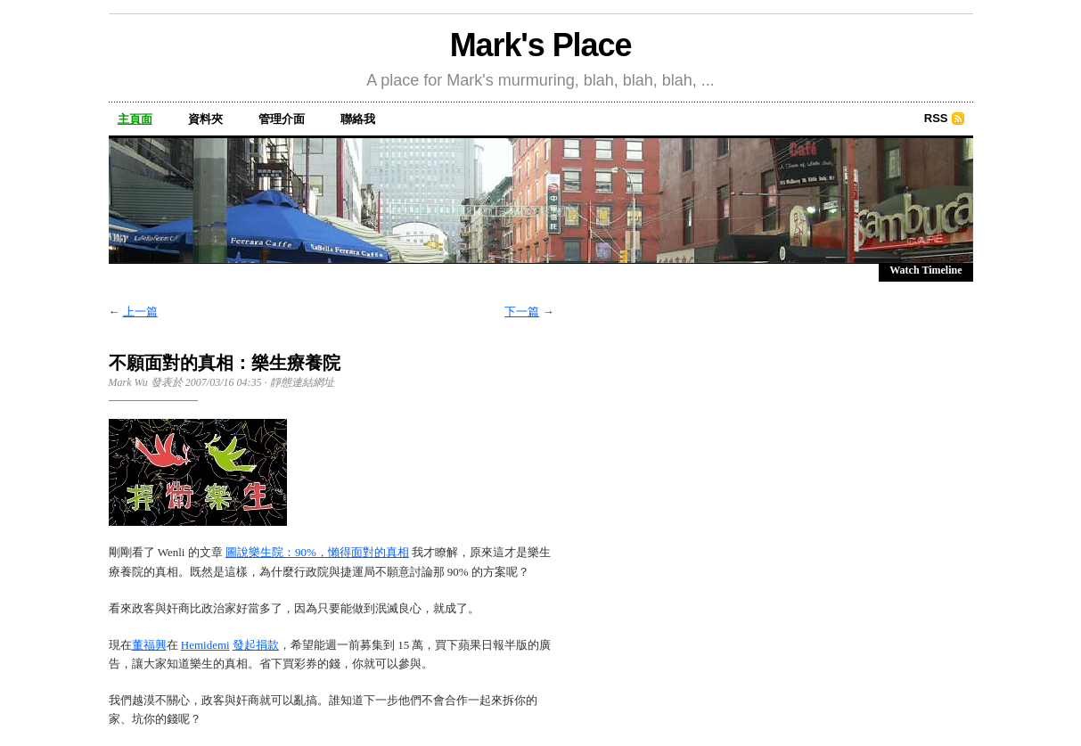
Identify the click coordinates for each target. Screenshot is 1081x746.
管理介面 (281, 119)
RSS (936, 118)
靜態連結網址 (302, 382)
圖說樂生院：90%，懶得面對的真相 (317, 552)
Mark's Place (541, 45)
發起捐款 (256, 645)
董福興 (149, 645)
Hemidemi (205, 645)
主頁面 (135, 119)
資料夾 (205, 119)
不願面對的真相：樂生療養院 (224, 363)
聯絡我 (357, 119)
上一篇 (140, 311)
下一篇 (521, 311)
